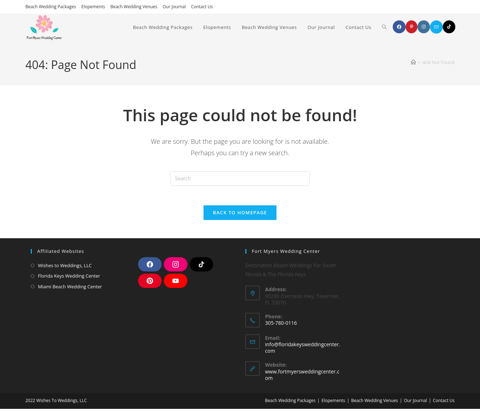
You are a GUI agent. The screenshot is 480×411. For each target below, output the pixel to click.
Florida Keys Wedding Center (69, 278)
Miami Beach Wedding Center (70, 288)
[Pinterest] (411, 26)
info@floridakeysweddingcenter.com (302, 349)
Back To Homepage (240, 214)
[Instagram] (423, 26)
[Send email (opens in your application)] (436, 27)
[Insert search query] (240, 178)
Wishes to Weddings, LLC (65, 267)
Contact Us (202, 7)
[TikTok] (449, 26)
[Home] (413, 62)
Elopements (93, 7)
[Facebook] (399, 26)
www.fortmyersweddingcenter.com (302, 376)
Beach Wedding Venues (134, 7)
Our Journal (174, 7)
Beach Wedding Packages (50, 7)
